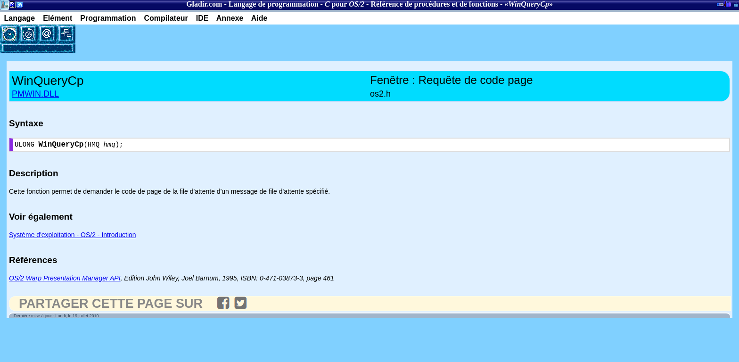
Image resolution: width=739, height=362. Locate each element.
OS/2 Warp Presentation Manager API (65, 280)
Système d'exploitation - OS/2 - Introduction (72, 236)
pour (344, 4)
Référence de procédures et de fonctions (434, 4)
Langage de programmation (274, 4)
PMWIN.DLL (35, 94)
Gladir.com (204, 4)
